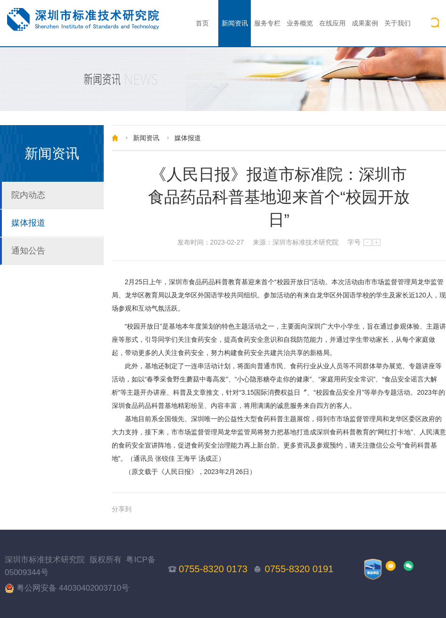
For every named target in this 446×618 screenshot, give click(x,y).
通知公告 (28, 250)
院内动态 (28, 195)
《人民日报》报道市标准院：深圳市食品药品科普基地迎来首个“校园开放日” (279, 197)
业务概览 (300, 23)
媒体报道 (28, 223)
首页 (202, 23)
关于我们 (397, 23)
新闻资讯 (235, 23)
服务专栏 (267, 23)
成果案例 (365, 23)
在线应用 (332, 23)
